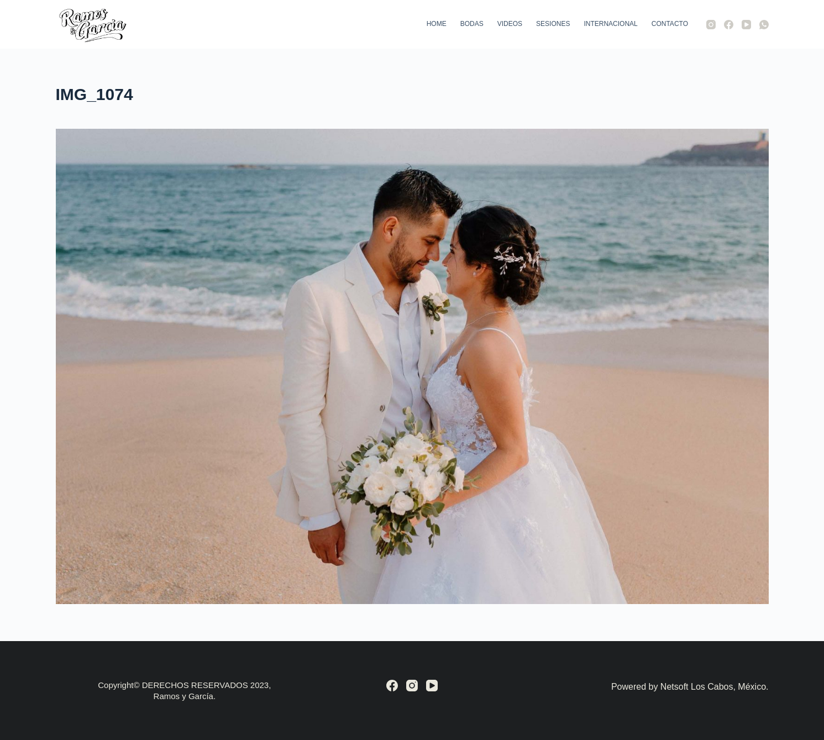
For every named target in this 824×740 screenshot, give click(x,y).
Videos (509, 24)
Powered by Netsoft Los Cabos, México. (690, 686)
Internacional (610, 24)
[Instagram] (711, 24)
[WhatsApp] (764, 24)
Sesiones (553, 24)
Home (437, 24)
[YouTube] (746, 24)
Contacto (670, 24)
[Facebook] (728, 24)
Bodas (472, 24)
